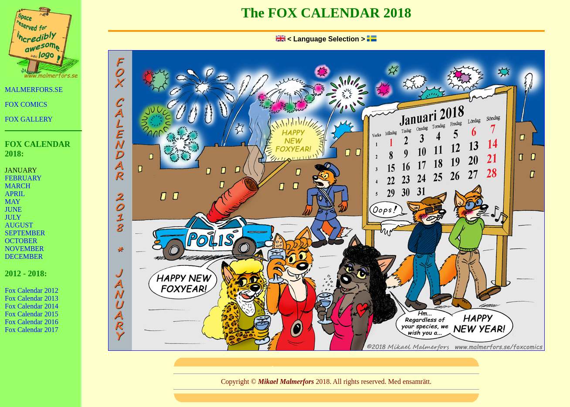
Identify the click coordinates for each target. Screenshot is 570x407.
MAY (12, 201)
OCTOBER (21, 240)
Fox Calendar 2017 (31, 329)
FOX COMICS (26, 104)
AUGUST (19, 225)
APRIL (15, 193)
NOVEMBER (24, 248)
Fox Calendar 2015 (31, 314)
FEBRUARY (23, 178)
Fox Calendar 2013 (31, 298)
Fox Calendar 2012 (31, 290)
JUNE (13, 209)
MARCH (18, 186)
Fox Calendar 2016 (31, 322)
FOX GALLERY (29, 119)
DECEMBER (24, 256)
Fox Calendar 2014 (31, 306)
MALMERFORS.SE (34, 89)
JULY (13, 217)
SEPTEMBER (25, 233)
